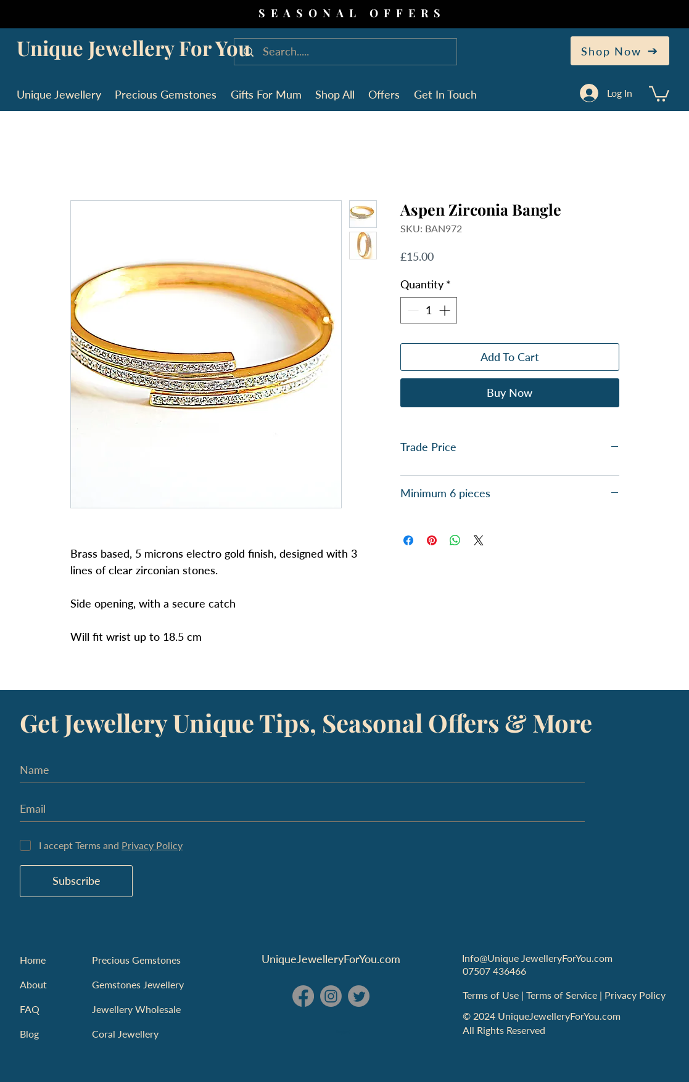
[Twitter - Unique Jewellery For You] (358, 996)
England (343, 1032)
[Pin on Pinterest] (431, 540)
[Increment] (445, 310)
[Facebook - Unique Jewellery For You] (303, 996)
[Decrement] (411, 310)
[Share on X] (478, 540)
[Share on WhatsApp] (455, 540)
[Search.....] (347, 52)
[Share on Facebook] (408, 540)
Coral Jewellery (125, 1033)
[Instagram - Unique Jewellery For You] (331, 996)
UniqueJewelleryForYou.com (331, 959)
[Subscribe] (76, 881)
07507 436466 (494, 971)
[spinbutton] (428, 310)
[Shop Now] (620, 50)
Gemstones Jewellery (138, 984)
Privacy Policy (636, 995)
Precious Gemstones (136, 960)
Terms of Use (492, 995)
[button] (659, 93)
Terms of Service (563, 995)
